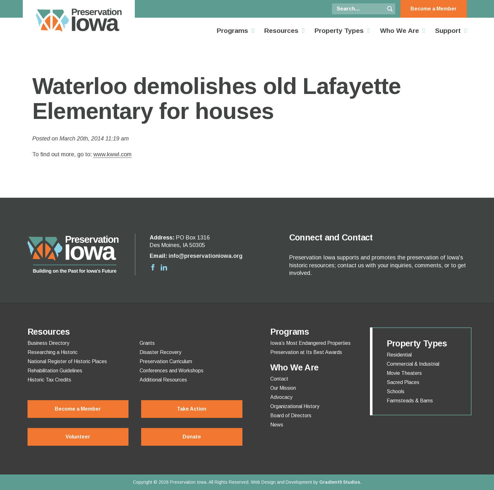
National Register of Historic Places (67, 361)
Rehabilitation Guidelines (55, 370)
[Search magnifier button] (390, 8)
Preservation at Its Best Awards (306, 352)
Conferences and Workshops (171, 370)
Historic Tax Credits (49, 379)
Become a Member (433, 8)
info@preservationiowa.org (205, 256)
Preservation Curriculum (166, 361)
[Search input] (360, 8)
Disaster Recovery (160, 352)
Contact (279, 378)
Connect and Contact (331, 237)
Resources (281, 30)
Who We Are (399, 30)
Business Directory (48, 343)
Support (448, 30)
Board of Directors (290, 415)
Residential (399, 354)
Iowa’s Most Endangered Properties (310, 343)
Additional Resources (163, 379)
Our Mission (283, 388)
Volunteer (78, 436)
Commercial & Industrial (413, 364)
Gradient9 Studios (339, 482)
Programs (232, 30)
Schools (395, 391)
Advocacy (281, 397)
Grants (147, 343)
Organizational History (294, 406)
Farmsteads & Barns (410, 400)
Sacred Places (403, 382)
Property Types (339, 30)
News (276, 424)
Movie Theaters (404, 373)
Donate (192, 436)
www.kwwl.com (112, 154)
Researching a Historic (53, 352)
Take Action (191, 409)
